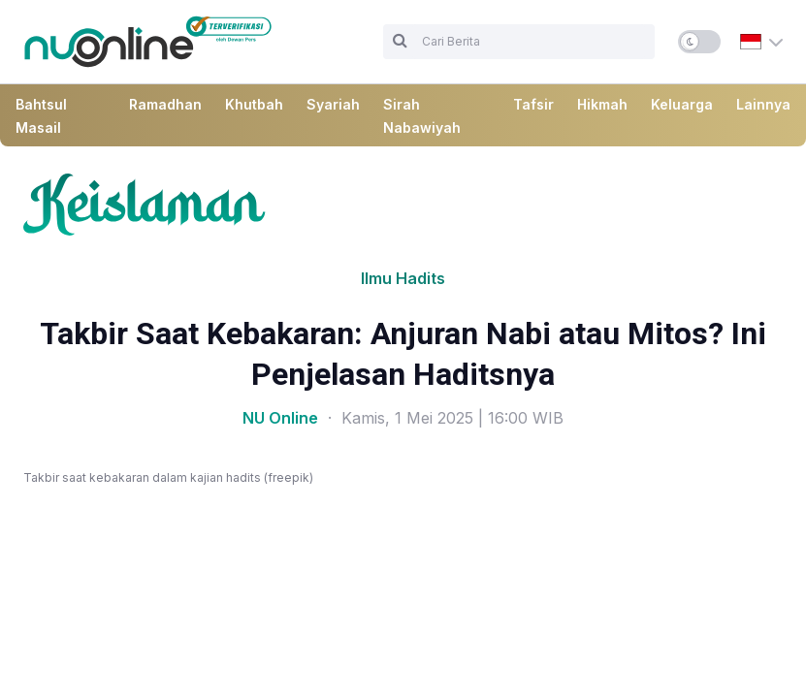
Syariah (333, 104)
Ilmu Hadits (403, 278)
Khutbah (254, 104)
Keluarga (682, 104)
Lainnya (763, 104)
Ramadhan (165, 104)
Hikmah (602, 104)
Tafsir (533, 104)
